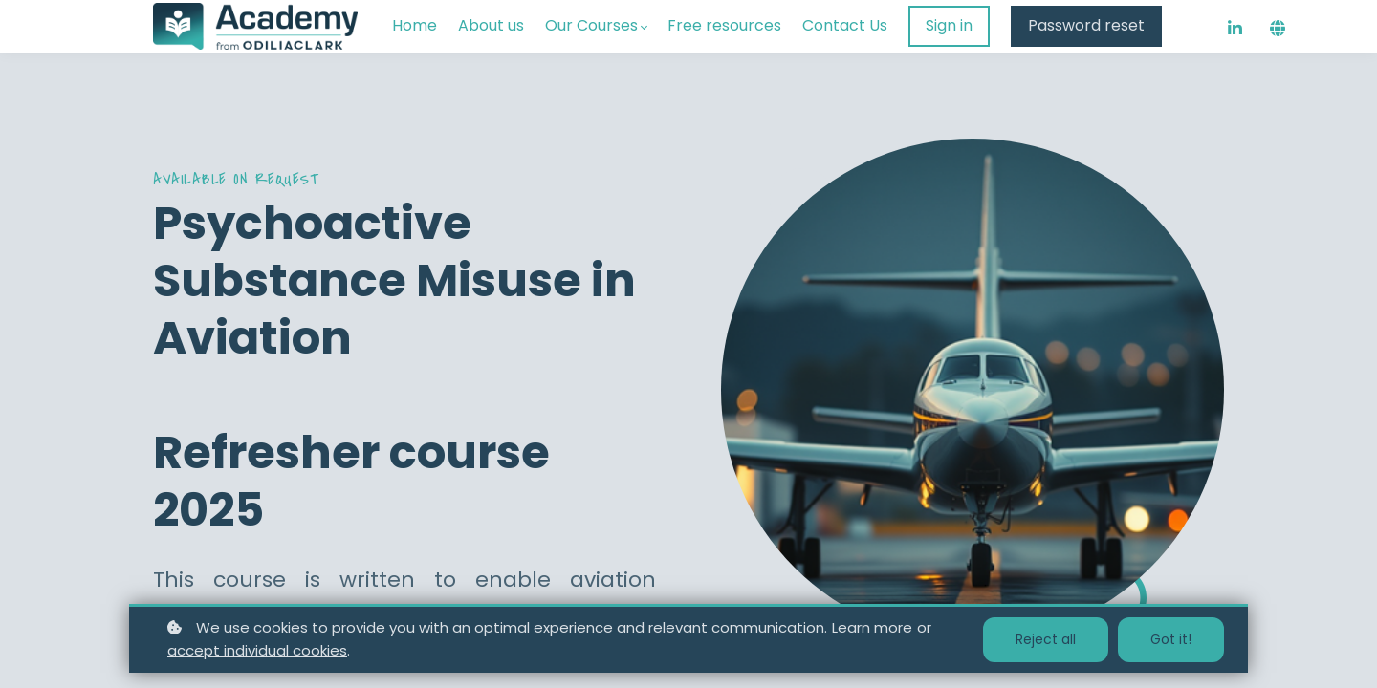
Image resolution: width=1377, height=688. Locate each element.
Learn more (872, 627)
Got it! (1170, 639)
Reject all (1046, 639)
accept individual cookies (257, 650)
